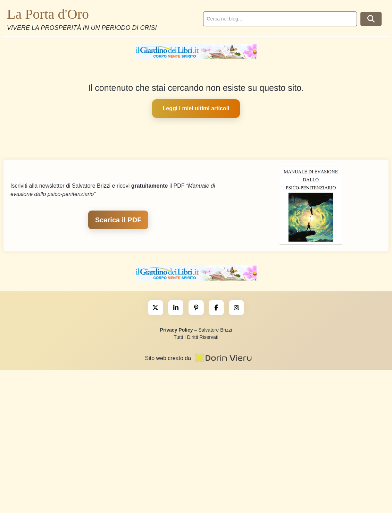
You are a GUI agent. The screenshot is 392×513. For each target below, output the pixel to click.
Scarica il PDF (118, 220)
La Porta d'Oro (48, 14)
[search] (280, 18)
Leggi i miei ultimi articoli (195, 108)
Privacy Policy (176, 330)
